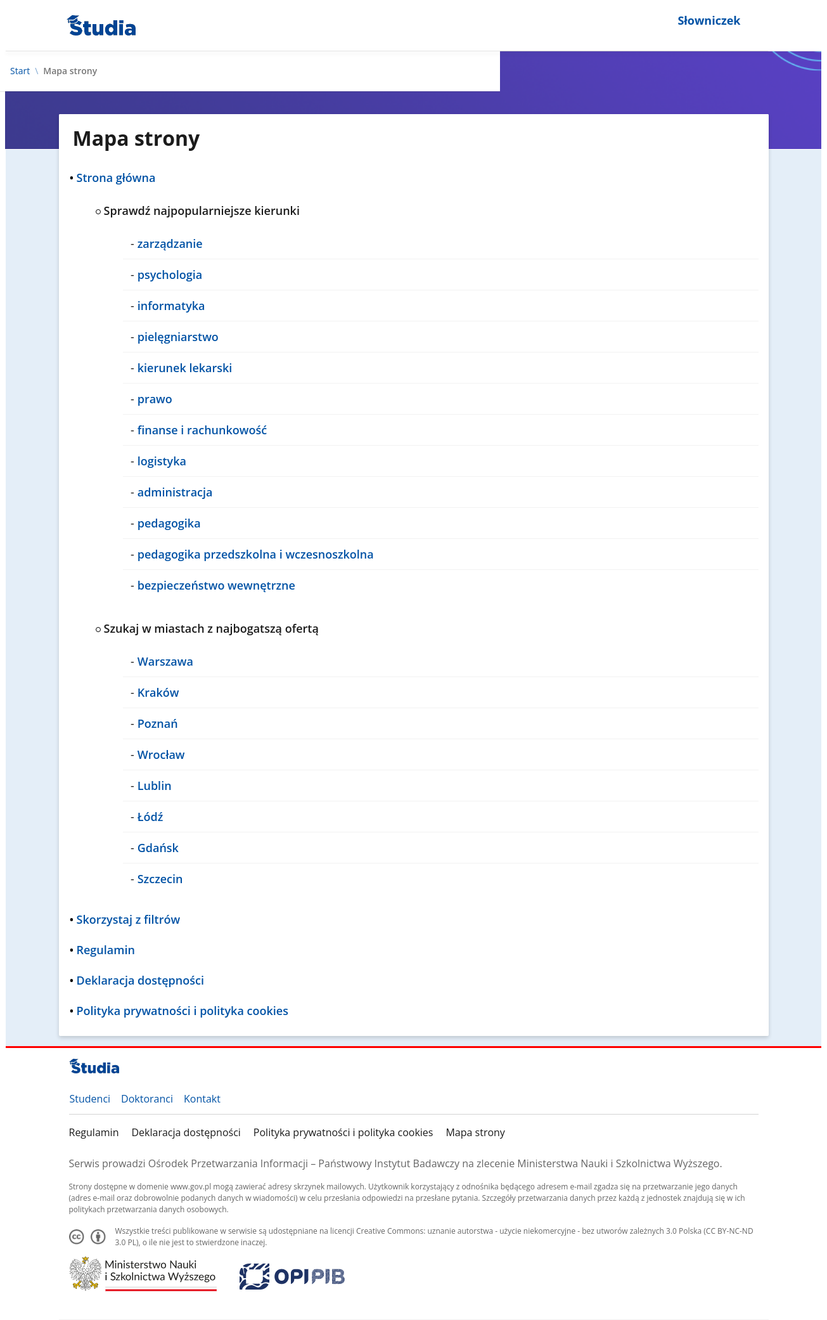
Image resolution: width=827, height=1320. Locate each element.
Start (20, 71)
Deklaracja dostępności (185, 1132)
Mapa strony (475, 1132)
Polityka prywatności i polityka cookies (343, 1132)
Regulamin (94, 1132)
